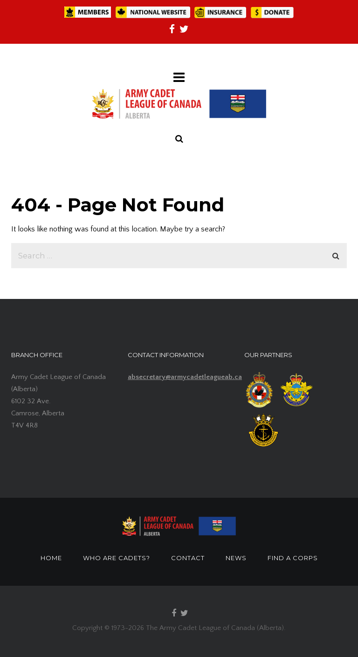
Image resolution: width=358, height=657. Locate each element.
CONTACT (188, 558)
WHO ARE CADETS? (116, 558)
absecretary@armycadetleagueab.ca (185, 377)
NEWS (236, 558)
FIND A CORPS (293, 558)
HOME (51, 558)
